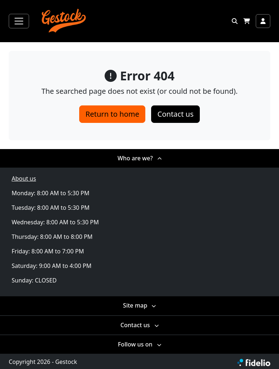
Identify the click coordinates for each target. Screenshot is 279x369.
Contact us (175, 114)
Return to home (112, 114)
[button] (234, 21)
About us (24, 179)
